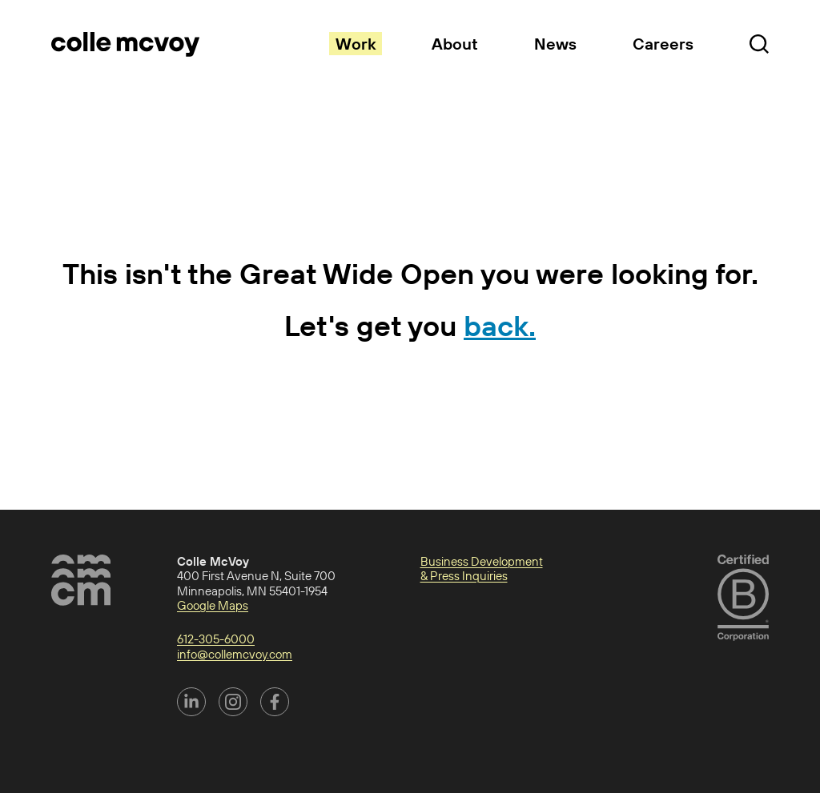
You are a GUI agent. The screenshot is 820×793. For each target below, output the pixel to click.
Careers (663, 44)
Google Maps (212, 605)
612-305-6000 (216, 639)
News (555, 44)
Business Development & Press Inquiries (481, 568)
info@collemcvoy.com (234, 654)
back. (500, 325)
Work (356, 44)
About (455, 44)
